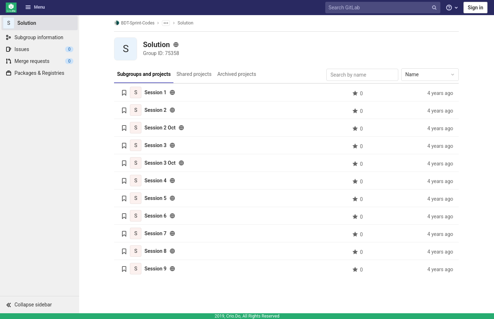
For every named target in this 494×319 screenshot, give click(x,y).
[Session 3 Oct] (136, 163)
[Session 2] (136, 110)
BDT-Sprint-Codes (134, 23)
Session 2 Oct (160, 128)
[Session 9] (136, 268)
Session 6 (156, 216)
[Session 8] (136, 251)
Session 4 (156, 180)
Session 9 (156, 269)
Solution (186, 23)
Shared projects (193, 74)
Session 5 (156, 198)
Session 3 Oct (160, 163)
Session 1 (156, 92)
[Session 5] (136, 198)
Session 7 (156, 233)
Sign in (475, 7)
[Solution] (39, 23)
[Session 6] (136, 216)
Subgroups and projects (144, 74)
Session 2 (156, 110)
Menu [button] (35, 7)
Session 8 (156, 251)
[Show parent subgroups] (166, 23)
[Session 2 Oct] (136, 127)
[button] (39, 304)
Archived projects (236, 74)
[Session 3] (136, 145)
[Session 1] (136, 92)
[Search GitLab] (383, 7)
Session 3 (156, 145)
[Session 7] (136, 233)
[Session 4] (136, 180)
